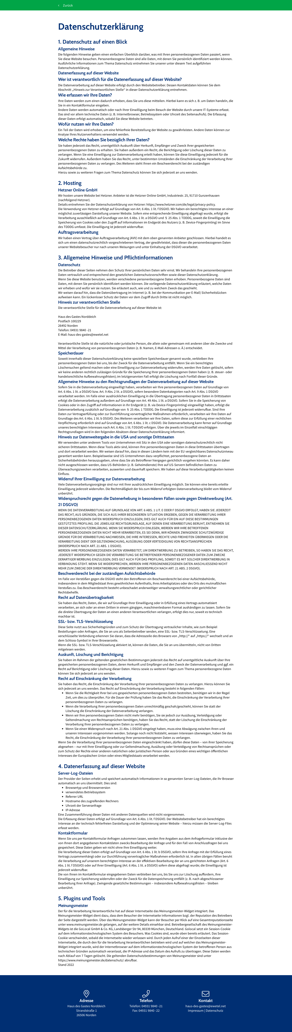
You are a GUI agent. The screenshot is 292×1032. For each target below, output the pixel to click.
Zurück (65, 5)
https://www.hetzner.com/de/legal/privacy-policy (180, 204)
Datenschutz (214, 1010)
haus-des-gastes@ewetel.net (205, 1006)
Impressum (196, 1010)
